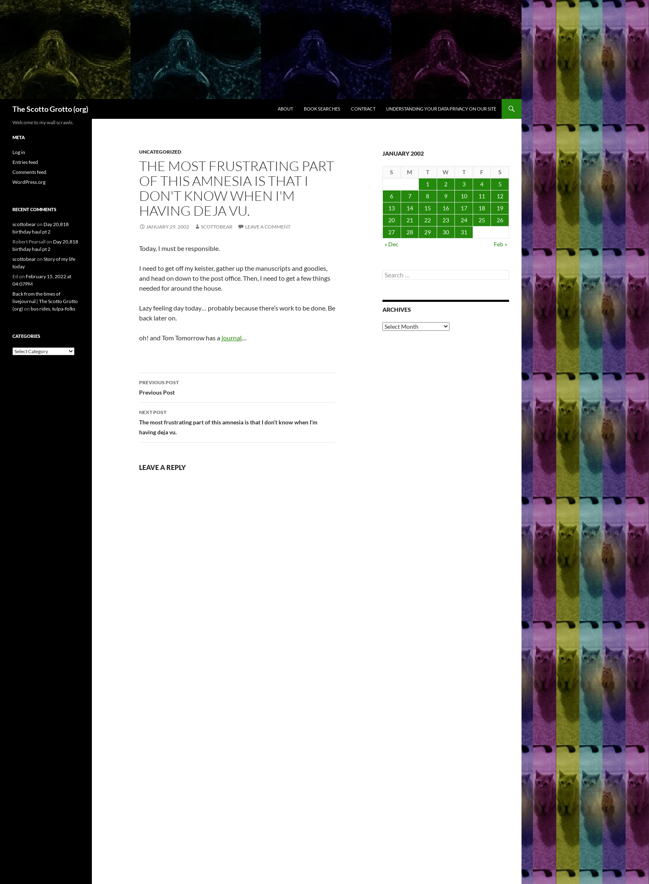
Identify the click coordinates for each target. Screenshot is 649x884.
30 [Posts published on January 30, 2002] (445, 232)
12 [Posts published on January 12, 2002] (500, 196)
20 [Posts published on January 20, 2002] (391, 220)
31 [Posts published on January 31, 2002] (464, 232)
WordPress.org (29, 182)
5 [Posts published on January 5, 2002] (500, 184)
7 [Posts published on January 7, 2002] (409, 196)
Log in (18, 152)
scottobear (217, 227)
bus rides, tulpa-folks (53, 309)
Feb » (500, 244)
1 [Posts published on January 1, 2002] (427, 184)
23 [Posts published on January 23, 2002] (445, 220)
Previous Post (237, 387)
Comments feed (29, 172)
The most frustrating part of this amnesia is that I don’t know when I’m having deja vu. (237, 421)
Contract (363, 108)
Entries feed (25, 162)
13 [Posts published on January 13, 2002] (391, 208)
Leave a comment (268, 227)
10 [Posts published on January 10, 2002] (464, 196)
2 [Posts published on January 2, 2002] (445, 184)
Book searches (322, 108)
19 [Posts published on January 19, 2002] (500, 208)
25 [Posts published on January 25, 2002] (481, 220)
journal (231, 338)
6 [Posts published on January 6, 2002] (391, 196)
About (285, 108)
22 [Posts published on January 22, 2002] (427, 220)
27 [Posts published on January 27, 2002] (391, 232)
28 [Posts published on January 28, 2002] (409, 232)
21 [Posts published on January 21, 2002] (409, 220)
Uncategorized (160, 152)
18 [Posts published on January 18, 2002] (481, 208)
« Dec (392, 244)
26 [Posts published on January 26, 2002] (500, 220)
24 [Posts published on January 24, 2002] (464, 220)
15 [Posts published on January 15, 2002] (427, 208)
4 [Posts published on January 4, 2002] (481, 184)
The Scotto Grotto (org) (50, 108)
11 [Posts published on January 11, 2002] (481, 196)
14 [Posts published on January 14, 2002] (409, 208)
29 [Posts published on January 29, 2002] (427, 232)
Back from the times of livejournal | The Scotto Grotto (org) (45, 301)
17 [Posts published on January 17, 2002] (464, 208)
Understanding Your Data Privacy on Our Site (441, 108)
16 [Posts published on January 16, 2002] (445, 208)
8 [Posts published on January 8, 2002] (427, 196)
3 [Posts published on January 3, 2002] (464, 184)
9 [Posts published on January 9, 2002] (445, 196)
